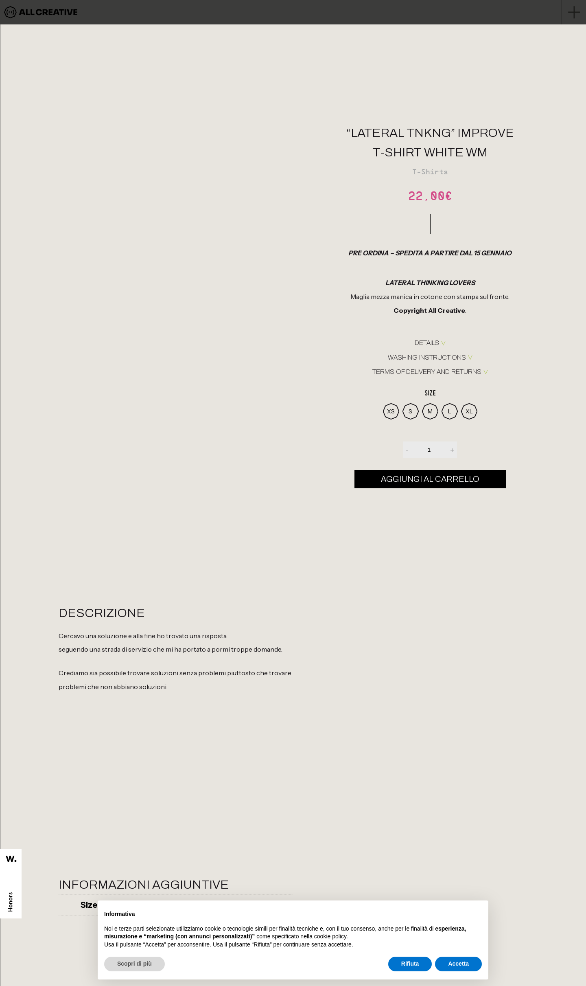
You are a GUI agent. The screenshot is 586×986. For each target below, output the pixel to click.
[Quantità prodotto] (429, 449)
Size (429, 393)
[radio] (391, 411)
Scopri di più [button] (134, 963)
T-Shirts (430, 172)
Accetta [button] (458, 963)
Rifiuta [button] (410, 963)
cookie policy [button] (330, 936)
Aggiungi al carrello (430, 478)
